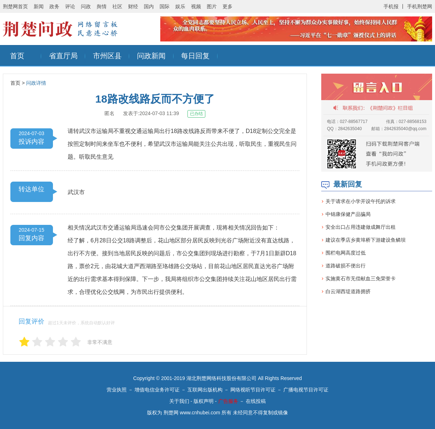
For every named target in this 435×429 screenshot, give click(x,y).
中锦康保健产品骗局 (348, 214)
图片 (212, 6)
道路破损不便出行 (346, 265)
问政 (86, 6)
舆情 (102, 6)
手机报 (391, 6)
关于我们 (179, 401)
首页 (17, 56)
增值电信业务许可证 (157, 390)
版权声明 (204, 401)
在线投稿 (256, 401)
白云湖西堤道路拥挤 (348, 291)
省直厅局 (63, 56)
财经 (133, 6)
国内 (149, 6)
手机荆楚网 (419, 6)
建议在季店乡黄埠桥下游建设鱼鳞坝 (366, 240)
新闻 (39, 6)
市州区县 (107, 56)
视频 (196, 6)
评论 (70, 6)
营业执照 (117, 390)
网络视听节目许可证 (252, 390)
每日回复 (195, 56)
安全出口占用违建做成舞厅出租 (361, 227)
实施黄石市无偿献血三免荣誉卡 (361, 278)
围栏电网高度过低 (346, 253)
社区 (117, 6)
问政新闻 (151, 56)
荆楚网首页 (15, 6)
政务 (54, 6)
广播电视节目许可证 (305, 390)
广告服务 (228, 401)
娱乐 (180, 6)
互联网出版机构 (205, 390)
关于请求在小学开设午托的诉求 (361, 201)
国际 (165, 6)
